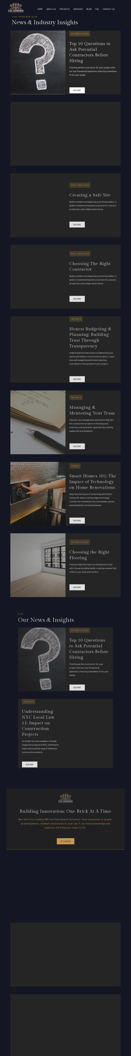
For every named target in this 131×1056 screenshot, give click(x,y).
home (40, 9)
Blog (89, 9)
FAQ (97, 9)
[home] (16, 9)
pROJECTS (65, 9)
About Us (51, 9)
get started (65, 841)
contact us (109, 9)
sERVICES (78, 9)
